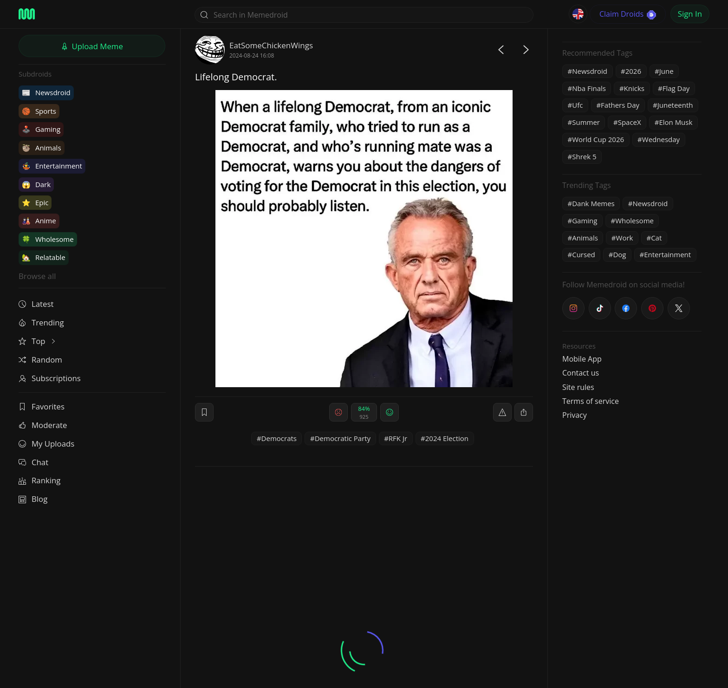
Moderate (43, 425)
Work (624, 237)
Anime (39, 220)
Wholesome (48, 239)
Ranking (39, 480)
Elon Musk (675, 122)
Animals (41, 147)
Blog (33, 498)
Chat (33, 462)
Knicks (634, 88)
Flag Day (676, 88)
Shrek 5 (584, 156)
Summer (586, 122)
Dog (619, 254)
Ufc (577, 105)
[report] (502, 412)
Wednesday (661, 139)
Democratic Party (342, 438)
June (666, 71)
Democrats (279, 438)
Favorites (42, 406)
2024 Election (446, 438)
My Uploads (46, 443)
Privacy (574, 415)
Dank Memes (593, 203)
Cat (656, 237)
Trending (41, 322)
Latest (36, 304)
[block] (523, 412)
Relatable (43, 257)
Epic (35, 202)
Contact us (580, 373)
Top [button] (38, 341)
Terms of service (590, 401)
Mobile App (582, 359)
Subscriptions (50, 378)
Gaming (41, 129)
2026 (633, 71)
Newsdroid (46, 92)
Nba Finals (589, 88)
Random (40, 359)
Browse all (37, 276)
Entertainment (52, 165)
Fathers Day (620, 105)
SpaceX (629, 122)
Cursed (583, 254)
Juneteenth (675, 105)
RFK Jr (398, 438)
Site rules (578, 387)
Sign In (690, 13)
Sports (39, 111)
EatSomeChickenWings (271, 45)
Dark (36, 184)
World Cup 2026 (598, 139)
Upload (92, 46)
